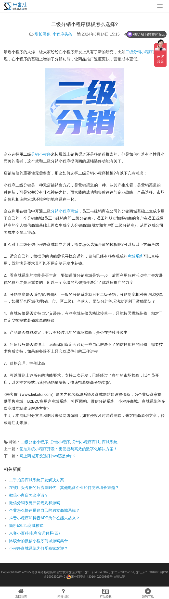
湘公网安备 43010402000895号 (89, 576)
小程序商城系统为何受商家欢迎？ (38, 548)
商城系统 (135, 256)
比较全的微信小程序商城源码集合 (38, 541)
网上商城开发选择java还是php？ (47, 456)
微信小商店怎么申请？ (28, 495)
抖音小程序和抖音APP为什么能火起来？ (44, 518)
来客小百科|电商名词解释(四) (34, 533)
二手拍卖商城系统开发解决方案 (36, 480)
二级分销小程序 (139, 52)
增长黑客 (42, 34)
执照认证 (119, 576)
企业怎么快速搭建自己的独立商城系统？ (44, 510)
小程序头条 (62, 34)
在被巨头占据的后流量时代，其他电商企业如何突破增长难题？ (64, 488)
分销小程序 (41, 154)
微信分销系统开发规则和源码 (34, 503)
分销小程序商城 (64, 211)
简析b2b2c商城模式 (26, 526)
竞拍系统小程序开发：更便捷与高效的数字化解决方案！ (68, 449)
